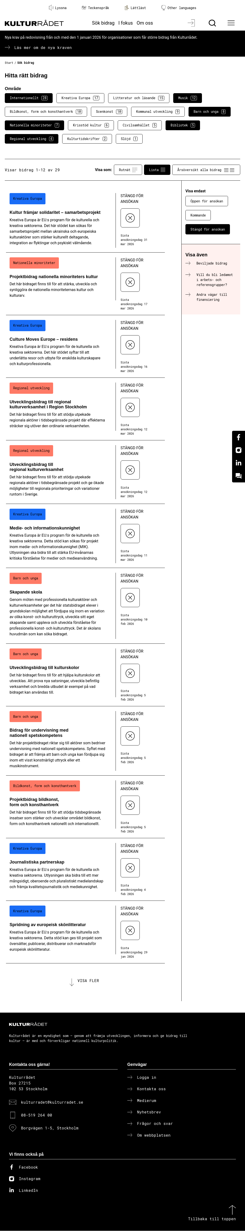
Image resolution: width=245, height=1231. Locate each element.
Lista (157, 169)
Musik (187, 98)
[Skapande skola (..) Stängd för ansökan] (85, 605)
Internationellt (29, 98)
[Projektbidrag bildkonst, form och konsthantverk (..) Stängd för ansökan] (85, 807)
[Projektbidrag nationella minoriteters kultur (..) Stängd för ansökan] (85, 284)
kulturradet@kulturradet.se (52, 1102)
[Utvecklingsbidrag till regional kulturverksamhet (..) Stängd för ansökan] (85, 472)
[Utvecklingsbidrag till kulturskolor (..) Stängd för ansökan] (85, 675)
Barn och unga (210, 111)
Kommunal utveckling (158, 111)
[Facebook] (238, 437)
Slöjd (129, 138)
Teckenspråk (95, 7)
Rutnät (128, 169)
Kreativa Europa (80, 98)
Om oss (145, 23)
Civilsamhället (140, 125)
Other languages (178, 8)
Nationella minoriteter (34, 125)
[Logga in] (191, 23)
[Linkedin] (238, 463)
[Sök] (212, 23)
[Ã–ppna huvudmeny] (231, 23)
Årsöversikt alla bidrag (206, 169)
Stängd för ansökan (207, 229)
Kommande (198, 215)
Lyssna (58, 8)
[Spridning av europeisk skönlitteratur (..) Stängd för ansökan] (85, 932)
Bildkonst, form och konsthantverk (46, 111)
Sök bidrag (103, 23)
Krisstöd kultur (91, 125)
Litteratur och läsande (138, 98)
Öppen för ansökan (206, 201)
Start (9, 63)
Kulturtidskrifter (87, 138)
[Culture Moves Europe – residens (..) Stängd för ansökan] (85, 346)
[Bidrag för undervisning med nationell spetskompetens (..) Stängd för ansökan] (85, 741)
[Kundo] (238, 476)
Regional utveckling (31, 138)
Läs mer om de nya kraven (43, 47)
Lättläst (135, 7)
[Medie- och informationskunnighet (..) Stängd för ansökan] (85, 536)
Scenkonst (109, 111)
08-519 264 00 (36, 1115)
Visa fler (88, 980)
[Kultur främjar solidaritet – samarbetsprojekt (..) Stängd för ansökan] (85, 220)
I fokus (125, 23)
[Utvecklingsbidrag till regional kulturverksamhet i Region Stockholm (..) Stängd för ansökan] (85, 409)
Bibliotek (183, 125)
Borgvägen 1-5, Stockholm (49, 1128)
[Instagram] (238, 450)
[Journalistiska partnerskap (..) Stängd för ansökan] (85, 869)
